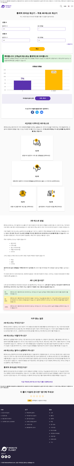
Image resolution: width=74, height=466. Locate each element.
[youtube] (9, 456)
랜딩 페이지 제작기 (6, 418)
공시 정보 (53, 424)
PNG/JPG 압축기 (31, 412)
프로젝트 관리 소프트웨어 (8, 421)
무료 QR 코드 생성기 (31, 415)
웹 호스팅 (4, 415)
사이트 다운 (29, 424)
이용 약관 (53, 436)
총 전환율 (40, 26)
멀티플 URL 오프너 (31, 427)
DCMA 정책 (53, 439)
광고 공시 (5, 2)
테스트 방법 (53, 430)
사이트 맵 (53, 427)
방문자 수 (5, 26)
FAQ (52, 421)
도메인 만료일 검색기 (32, 421)
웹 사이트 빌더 (5, 412)
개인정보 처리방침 (55, 433)
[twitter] (6, 456)
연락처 (52, 418)
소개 (52, 412)
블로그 (52, 415)
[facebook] (2, 456)
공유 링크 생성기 (31, 418)
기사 (52, 442)
